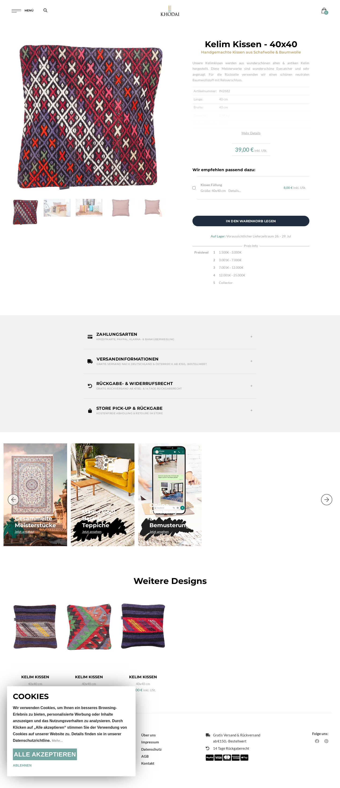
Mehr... (58, 740)
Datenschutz (151, 745)
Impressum (150, 738)
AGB (145, 752)
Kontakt (147, 759)
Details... (234, 191)
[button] (170, 336)
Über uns (148, 731)
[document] (71, 731)
